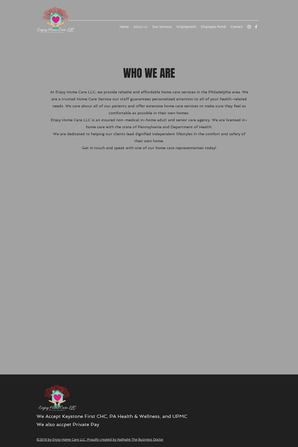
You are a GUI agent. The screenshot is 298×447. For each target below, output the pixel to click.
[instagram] (249, 26)
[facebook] (256, 26)
